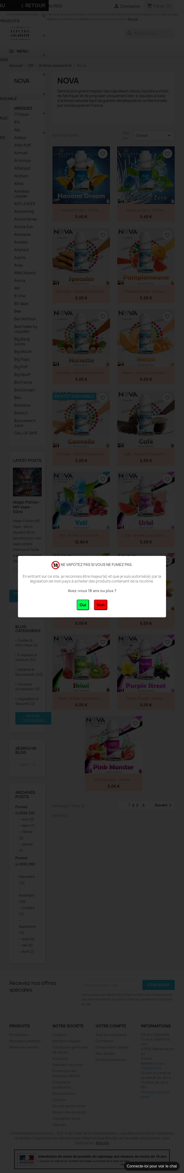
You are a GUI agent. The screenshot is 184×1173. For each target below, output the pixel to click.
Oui (83, 604)
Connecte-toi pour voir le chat (152, 1166)
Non (100, 604)
